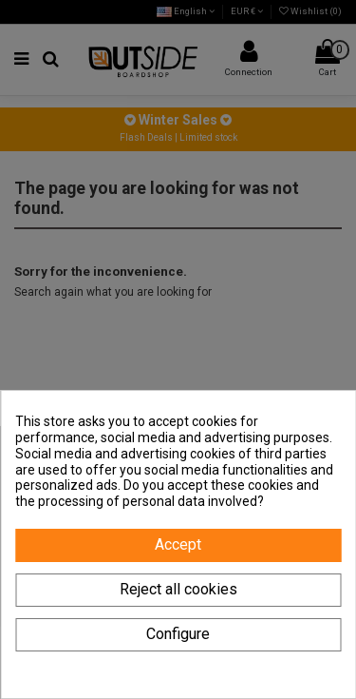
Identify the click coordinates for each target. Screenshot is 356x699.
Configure (178, 634)
